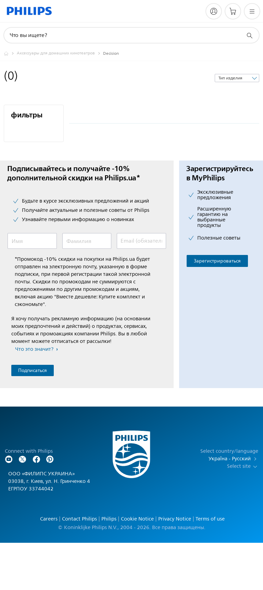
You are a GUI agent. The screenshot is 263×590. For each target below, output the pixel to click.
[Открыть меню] (252, 11)
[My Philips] (213, 11)
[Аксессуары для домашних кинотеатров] (60, 53)
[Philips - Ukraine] (10, 53)
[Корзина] (233, 11)
